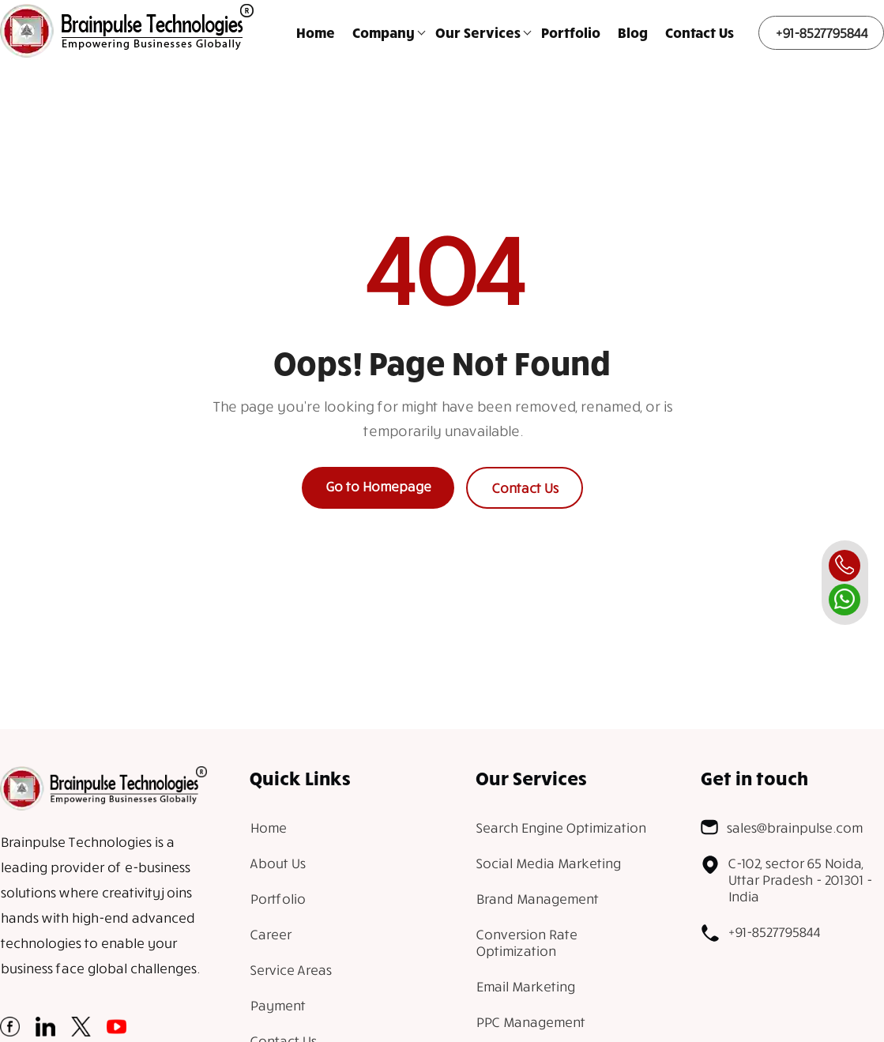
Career (270, 934)
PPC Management (530, 1022)
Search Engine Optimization (560, 827)
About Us (277, 863)
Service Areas (290, 969)
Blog (633, 32)
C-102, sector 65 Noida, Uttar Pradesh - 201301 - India (786, 880)
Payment (277, 1005)
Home (315, 32)
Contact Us (699, 32)
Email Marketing (525, 986)
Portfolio (570, 32)
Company (383, 32)
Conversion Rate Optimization (526, 942)
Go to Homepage (378, 486)
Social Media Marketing (548, 863)
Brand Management (537, 898)
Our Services (478, 32)
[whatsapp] (844, 599)
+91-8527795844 (821, 32)
